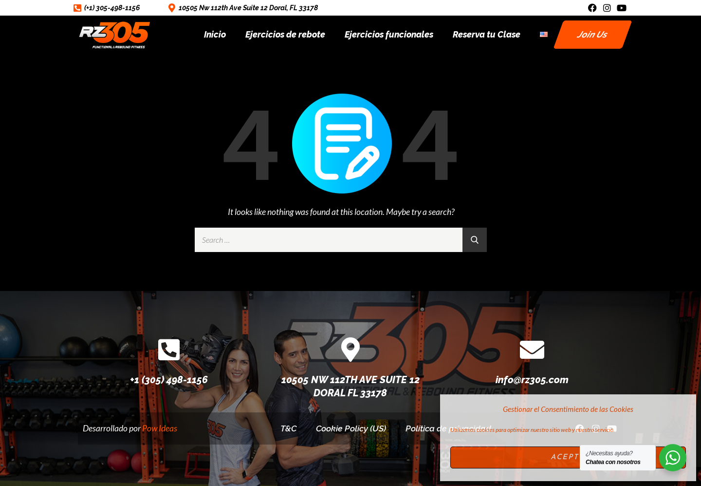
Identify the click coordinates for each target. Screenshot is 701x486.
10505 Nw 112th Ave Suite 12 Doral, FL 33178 (248, 8)
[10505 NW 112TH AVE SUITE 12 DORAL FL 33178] (350, 349)
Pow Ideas (159, 428)
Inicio (215, 34)
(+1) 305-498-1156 (112, 8)
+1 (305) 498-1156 (169, 380)
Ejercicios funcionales (389, 34)
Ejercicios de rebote (285, 34)
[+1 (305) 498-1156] (169, 349)
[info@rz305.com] (532, 349)
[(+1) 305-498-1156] (77, 7)
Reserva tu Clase (486, 34)
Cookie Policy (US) (351, 428)
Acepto (568, 457)
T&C (288, 428)
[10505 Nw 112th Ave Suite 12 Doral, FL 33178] (171, 7)
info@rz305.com (532, 380)
